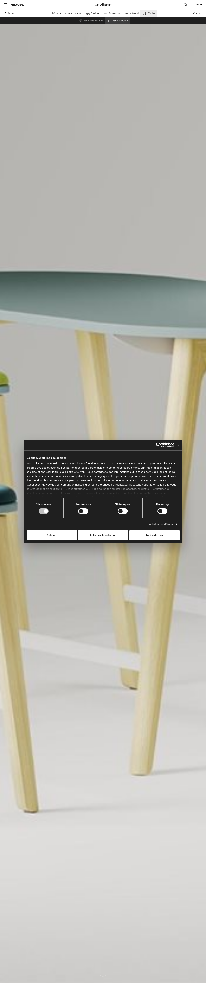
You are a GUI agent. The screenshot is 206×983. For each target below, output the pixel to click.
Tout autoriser (154, 535)
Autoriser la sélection (103, 535)
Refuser (51, 535)
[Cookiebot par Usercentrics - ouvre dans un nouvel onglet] (158, 445)
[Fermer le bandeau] (178, 445)
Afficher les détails (161, 523)
